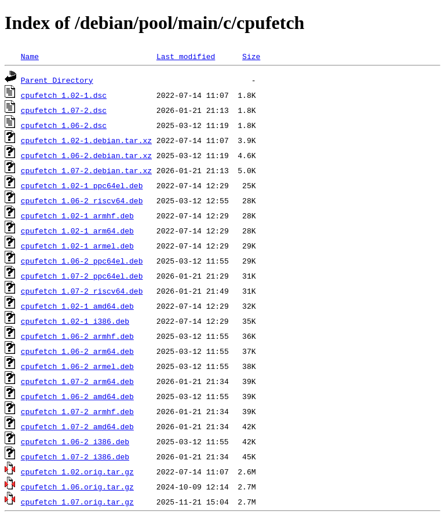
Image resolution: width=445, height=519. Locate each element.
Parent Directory (57, 80)
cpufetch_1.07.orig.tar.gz (77, 501)
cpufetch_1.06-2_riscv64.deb (82, 200)
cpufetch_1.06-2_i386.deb (75, 441)
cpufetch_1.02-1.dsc (64, 95)
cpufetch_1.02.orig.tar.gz (77, 471)
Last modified (185, 56)
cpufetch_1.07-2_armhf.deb (77, 411)
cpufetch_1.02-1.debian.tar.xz (86, 140)
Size (251, 56)
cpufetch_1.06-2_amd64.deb (77, 396)
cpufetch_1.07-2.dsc (64, 110)
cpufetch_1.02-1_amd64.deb (77, 306)
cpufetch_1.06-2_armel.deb (77, 366)
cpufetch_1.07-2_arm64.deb (77, 381)
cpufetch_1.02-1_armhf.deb (77, 215)
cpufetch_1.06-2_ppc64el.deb (82, 260)
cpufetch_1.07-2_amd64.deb (77, 426)
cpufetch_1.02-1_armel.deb (77, 245)
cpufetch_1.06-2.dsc (64, 125)
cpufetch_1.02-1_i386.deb (75, 321)
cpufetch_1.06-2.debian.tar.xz (86, 155)
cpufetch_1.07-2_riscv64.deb (82, 291)
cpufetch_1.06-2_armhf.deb (77, 336)
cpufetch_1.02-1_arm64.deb (77, 230)
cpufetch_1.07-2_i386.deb (75, 456)
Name (30, 56)
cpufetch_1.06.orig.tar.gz (77, 486)
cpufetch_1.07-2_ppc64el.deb (82, 276)
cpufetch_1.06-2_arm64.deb (77, 351)
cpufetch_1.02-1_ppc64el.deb (82, 185)
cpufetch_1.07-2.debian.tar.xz (86, 170)
